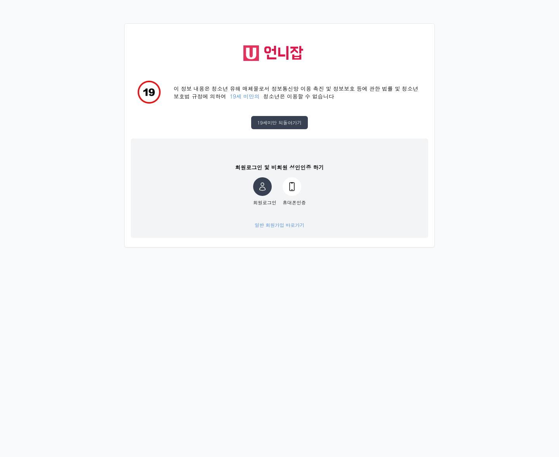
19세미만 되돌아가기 (279, 122)
